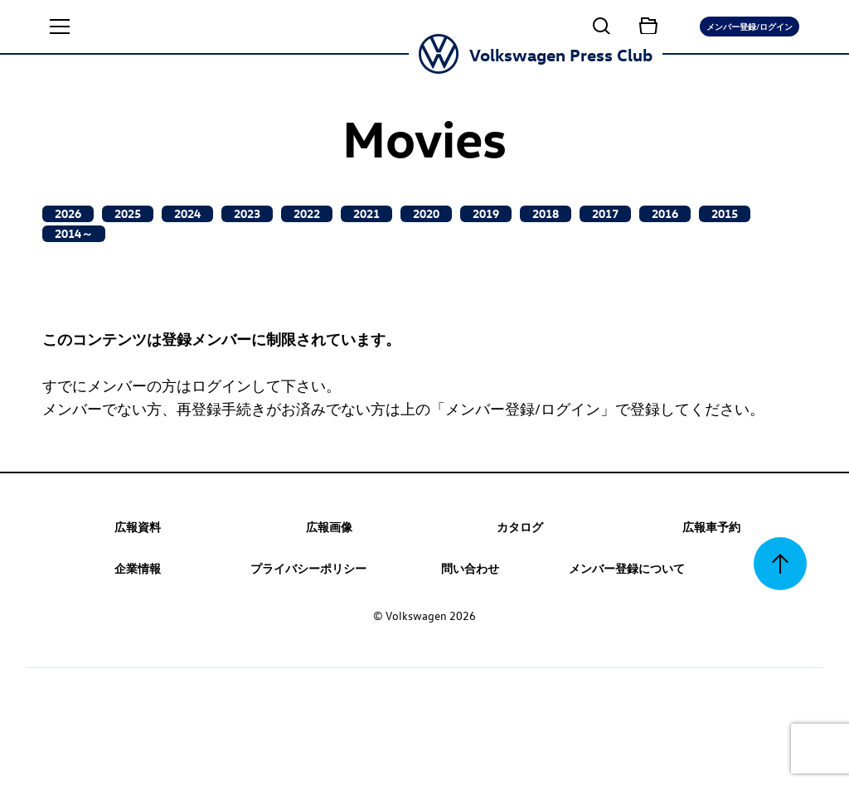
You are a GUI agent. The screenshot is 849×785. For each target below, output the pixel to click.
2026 (68, 213)
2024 (187, 213)
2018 (545, 213)
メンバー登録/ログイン (749, 26)
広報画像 (329, 526)
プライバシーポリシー (308, 567)
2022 (307, 213)
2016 (665, 213)
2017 (605, 213)
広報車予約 (711, 526)
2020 (426, 213)
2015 (724, 213)
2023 (247, 213)
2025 (127, 213)
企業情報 (137, 567)
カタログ (520, 526)
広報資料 (137, 526)
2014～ (74, 233)
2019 (486, 213)
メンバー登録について (627, 567)
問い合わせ (470, 567)
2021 (366, 213)
